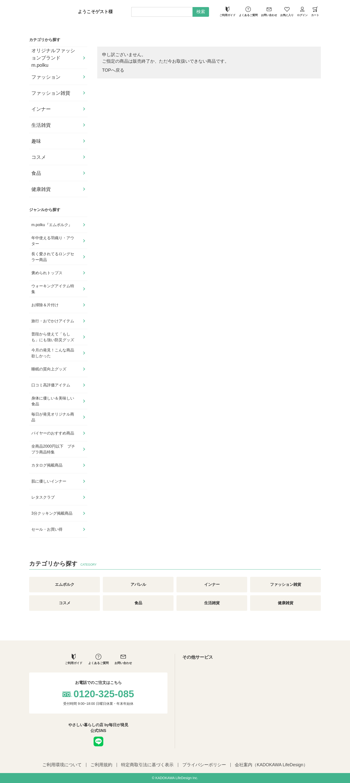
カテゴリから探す (44, 40)
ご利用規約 (101, 764)
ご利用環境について (62, 764)
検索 (200, 11)
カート (315, 12)
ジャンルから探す (44, 210)
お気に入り (287, 12)
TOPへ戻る (113, 70)
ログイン (302, 12)
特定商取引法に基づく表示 (147, 764)
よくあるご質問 (248, 12)
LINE (98, 741)
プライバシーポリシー (204, 764)
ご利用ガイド (227, 12)
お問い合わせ (269, 12)
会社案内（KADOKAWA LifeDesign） (271, 764)
